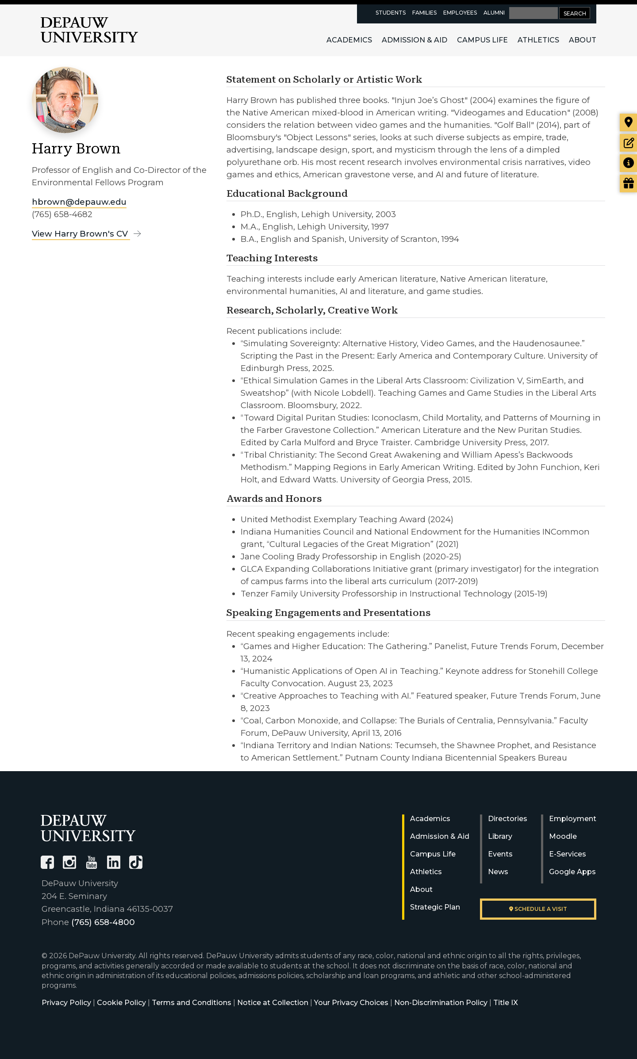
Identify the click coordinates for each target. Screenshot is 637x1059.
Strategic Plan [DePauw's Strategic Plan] (435, 907)
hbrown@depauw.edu (79, 202)
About (582, 40)
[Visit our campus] (628, 122)
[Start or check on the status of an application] (628, 143)
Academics (349, 40)
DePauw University (89, 30)
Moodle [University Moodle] (563, 836)
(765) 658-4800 (103, 922)
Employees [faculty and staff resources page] (460, 12)
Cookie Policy (121, 1002)
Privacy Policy (66, 1002)
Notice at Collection (272, 1002)
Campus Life (482, 40)
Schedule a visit (538, 909)
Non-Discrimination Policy (440, 1002)
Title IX (505, 1002)
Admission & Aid (414, 40)
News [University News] (498, 872)
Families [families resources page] (424, 12)
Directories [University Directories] (507, 818)
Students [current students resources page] (391, 12)
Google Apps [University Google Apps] (572, 872)
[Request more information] (628, 163)
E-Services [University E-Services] (567, 854)
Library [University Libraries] (500, 836)
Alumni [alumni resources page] (494, 12)
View (88, 234)
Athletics (538, 40)
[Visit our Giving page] (628, 183)
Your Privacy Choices (351, 1002)
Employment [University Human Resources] (572, 818)
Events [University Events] (500, 854)
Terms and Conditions (191, 1002)
